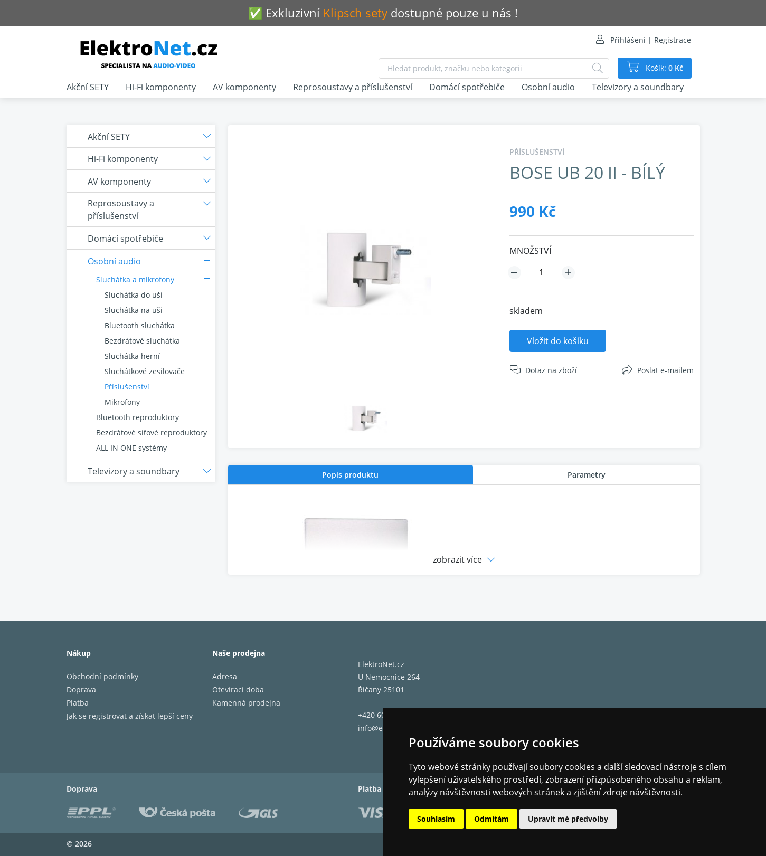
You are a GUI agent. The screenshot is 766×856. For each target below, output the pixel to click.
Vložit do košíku (558, 341)
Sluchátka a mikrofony (135, 279)
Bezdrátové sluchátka (142, 341)
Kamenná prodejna (246, 703)
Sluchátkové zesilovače (145, 371)
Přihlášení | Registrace (650, 40)
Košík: (663, 68)
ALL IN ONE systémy (131, 448)
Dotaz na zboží (551, 370)
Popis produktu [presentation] (350, 475)
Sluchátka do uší (134, 295)
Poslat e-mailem (665, 370)
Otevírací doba (238, 689)
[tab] (350, 474)
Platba (78, 703)
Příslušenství (127, 387)
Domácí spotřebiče (467, 87)
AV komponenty (244, 87)
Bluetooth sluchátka (140, 325)
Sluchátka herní (132, 356)
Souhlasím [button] (436, 819)
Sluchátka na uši (134, 310)
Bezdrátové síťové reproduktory (151, 432)
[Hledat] (597, 68)
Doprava (81, 689)
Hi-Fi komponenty (161, 87)
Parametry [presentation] (587, 475)
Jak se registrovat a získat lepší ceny (130, 716)
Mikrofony (122, 402)
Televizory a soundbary (638, 87)
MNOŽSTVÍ (530, 250)
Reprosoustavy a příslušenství (352, 87)
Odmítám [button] (491, 819)
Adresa (224, 676)
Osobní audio (548, 87)
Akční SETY (88, 87)
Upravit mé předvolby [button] (568, 819)
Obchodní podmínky (102, 676)
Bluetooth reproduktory (137, 417)
